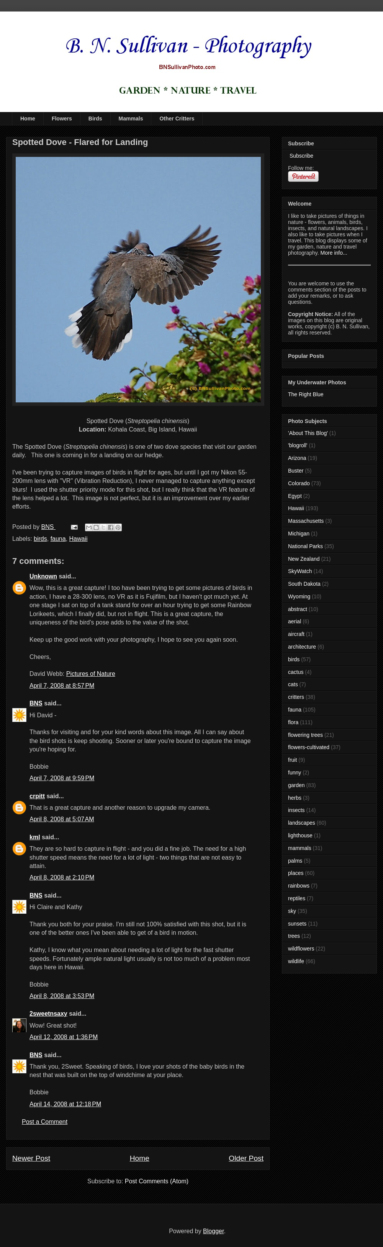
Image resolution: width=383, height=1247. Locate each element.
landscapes (301, 823)
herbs (294, 798)
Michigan (298, 533)
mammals (299, 848)
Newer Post (31, 1158)
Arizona (297, 458)
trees (294, 936)
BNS (36, 703)
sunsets (297, 924)
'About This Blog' (308, 433)
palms (295, 861)
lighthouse (300, 835)
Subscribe (300, 156)
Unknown (43, 576)
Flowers (62, 118)
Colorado (299, 483)
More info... (334, 253)
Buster (295, 471)
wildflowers (301, 949)
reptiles (296, 898)
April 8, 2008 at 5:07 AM (61, 819)
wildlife (296, 961)
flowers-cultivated (308, 747)
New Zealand (304, 559)
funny (294, 772)
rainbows (298, 886)
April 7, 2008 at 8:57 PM (61, 685)
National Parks (305, 546)
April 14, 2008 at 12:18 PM (65, 1104)
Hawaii (78, 538)
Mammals (131, 118)
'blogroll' (297, 445)
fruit (292, 760)
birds (40, 538)
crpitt (37, 796)
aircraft (296, 634)
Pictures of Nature (90, 673)
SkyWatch (300, 571)
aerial (294, 621)
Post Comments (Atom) (156, 1181)
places (295, 873)
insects (296, 810)
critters (296, 697)
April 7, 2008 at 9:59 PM (61, 778)
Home (27, 118)
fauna (58, 538)
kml (34, 837)
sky (292, 911)
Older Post (246, 1158)
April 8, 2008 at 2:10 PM (61, 877)
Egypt (295, 496)
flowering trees (305, 735)
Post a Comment (44, 1122)
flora (293, 722)
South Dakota (304, 584)
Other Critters (176, 118)
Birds (95, 118)
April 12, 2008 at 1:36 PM (63, 1037)
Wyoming (299, 596)
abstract (297, 609)
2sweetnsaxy (48, 1013)
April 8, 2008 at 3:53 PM (61, 996)
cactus (295, 672)
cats (293, 684)
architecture (302, 647)
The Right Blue (306, 394)
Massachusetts (306, 521)
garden (296, 785)
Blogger (213, 1231)
